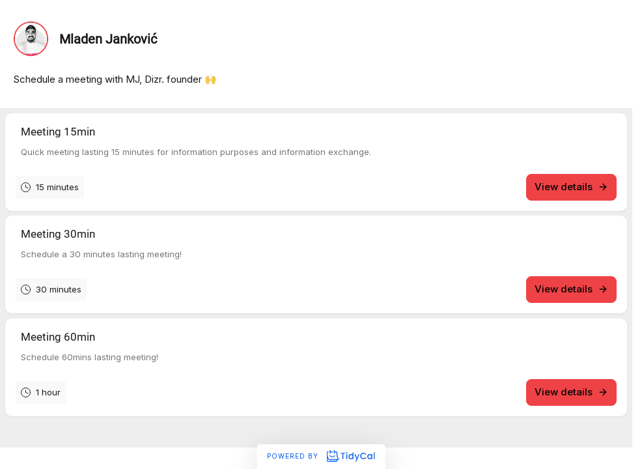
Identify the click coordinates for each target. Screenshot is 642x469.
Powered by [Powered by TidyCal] (320, 456)
